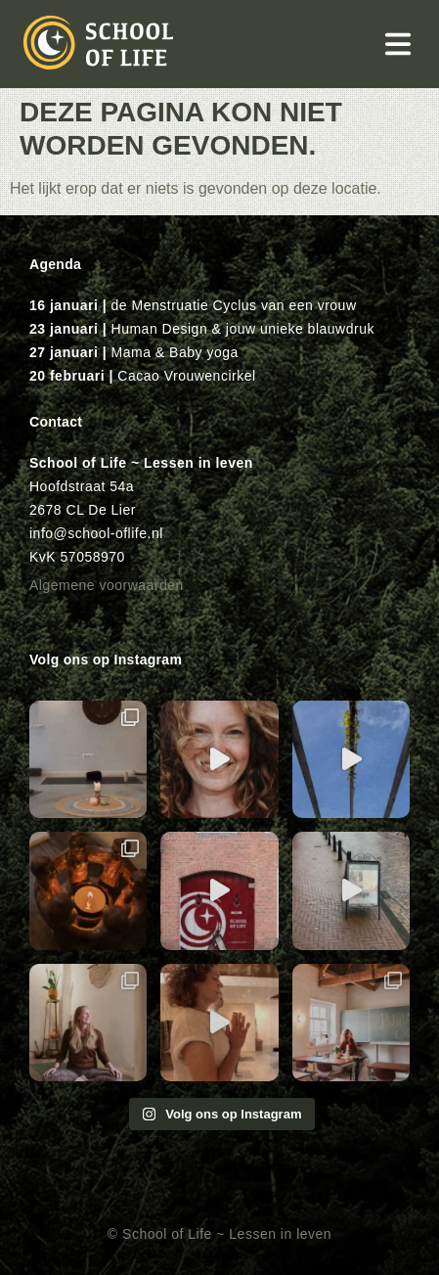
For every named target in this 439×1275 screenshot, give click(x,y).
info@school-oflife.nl (96, 533)
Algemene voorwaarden (106, 585)
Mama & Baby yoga (175, 352)
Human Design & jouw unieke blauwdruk (242, 329)
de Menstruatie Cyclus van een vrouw (234, 305)
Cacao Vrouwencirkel (186, 376)
